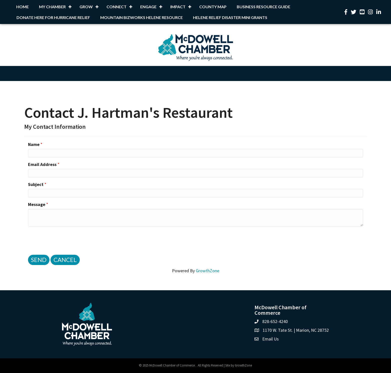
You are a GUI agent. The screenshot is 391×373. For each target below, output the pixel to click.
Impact (178, 6)
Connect (116, 6)
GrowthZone (207, 271)
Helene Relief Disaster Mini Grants (230, 17)
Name (34, 144)
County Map (212, 6)
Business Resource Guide (263, 6)
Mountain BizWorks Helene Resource (141, 17)
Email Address (42, 164)
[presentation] (66, 240)
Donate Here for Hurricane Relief (53, 17)
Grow (86, 6)
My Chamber (52, 6)
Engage (148, 6)
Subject (36, 184)
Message (36, 204)
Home (22, 6)
